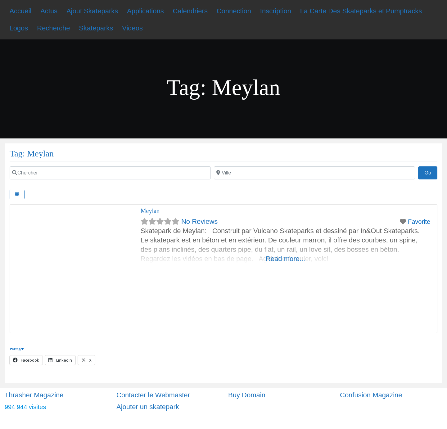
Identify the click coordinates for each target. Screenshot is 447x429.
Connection (234, 11)
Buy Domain (246, 395)
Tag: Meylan (32, 153)
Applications (145, 11)
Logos (18, 28)
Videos (132, 28)
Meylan (150, 210)
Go (430, 172)
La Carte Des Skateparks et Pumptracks (361, 11)
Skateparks (96, 28)
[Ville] (314, 172)
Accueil (20, 11)
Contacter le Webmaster (153, 395)
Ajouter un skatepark (147, 407)
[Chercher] (110, 172)
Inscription (275, 11)
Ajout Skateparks (92, 11)
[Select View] (17, 194)
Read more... (285, 259)
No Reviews (199, 221)
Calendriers (190, 11)
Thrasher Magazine (34, 395)
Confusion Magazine (371, 395)
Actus (48, 11)
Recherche (53, 28)
